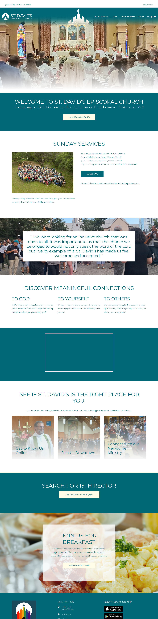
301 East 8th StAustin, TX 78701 (68, 608)
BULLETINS (92, 174)
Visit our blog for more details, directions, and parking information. (110, 183)
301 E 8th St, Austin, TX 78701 (18, 4)
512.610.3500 (148, 4)
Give (115, 16)
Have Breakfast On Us (132, 16)
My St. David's (101, 16)
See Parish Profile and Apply (79, 495)
